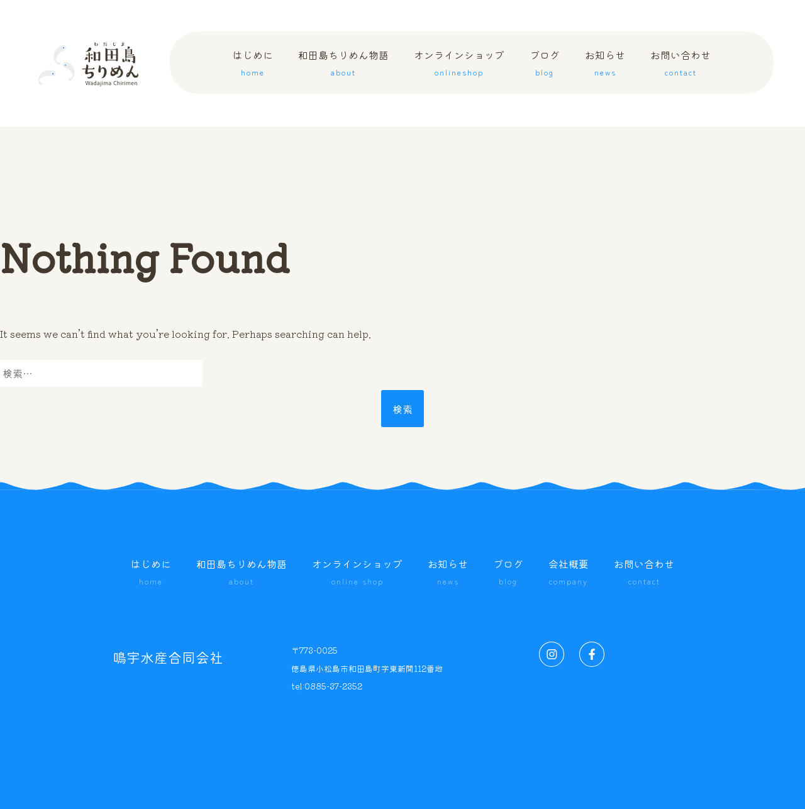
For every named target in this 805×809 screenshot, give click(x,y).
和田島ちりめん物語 (241, 573)
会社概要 (568, 573)
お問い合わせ (644, 573)
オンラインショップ (357, 573)
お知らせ (448, 573)
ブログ (508, 573)
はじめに (151, 573)
